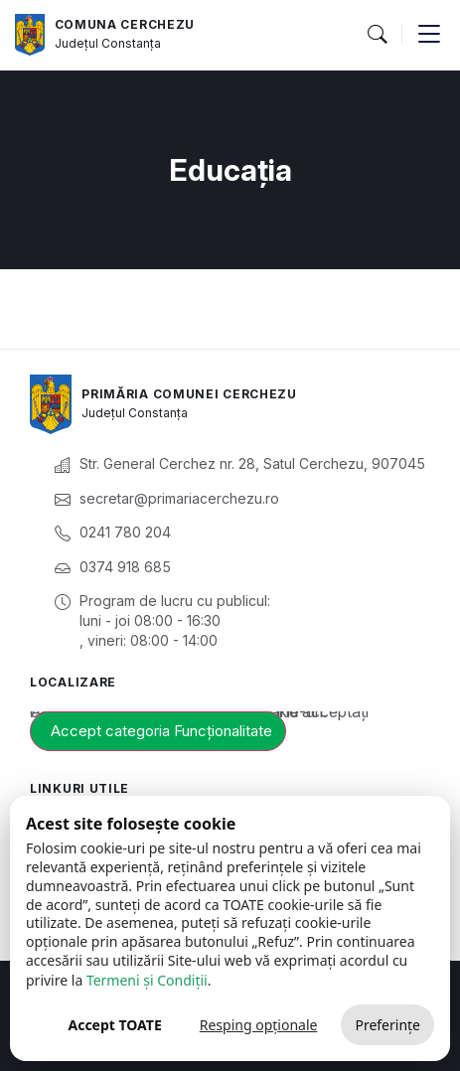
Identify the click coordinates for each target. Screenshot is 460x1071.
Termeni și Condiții (147, 980)
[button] (376, 35)
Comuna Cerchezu (125, 24)
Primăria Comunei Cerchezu (189, 393)
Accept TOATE (114, 1024)
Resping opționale (259, 1024)
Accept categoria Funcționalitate (161, 730)
